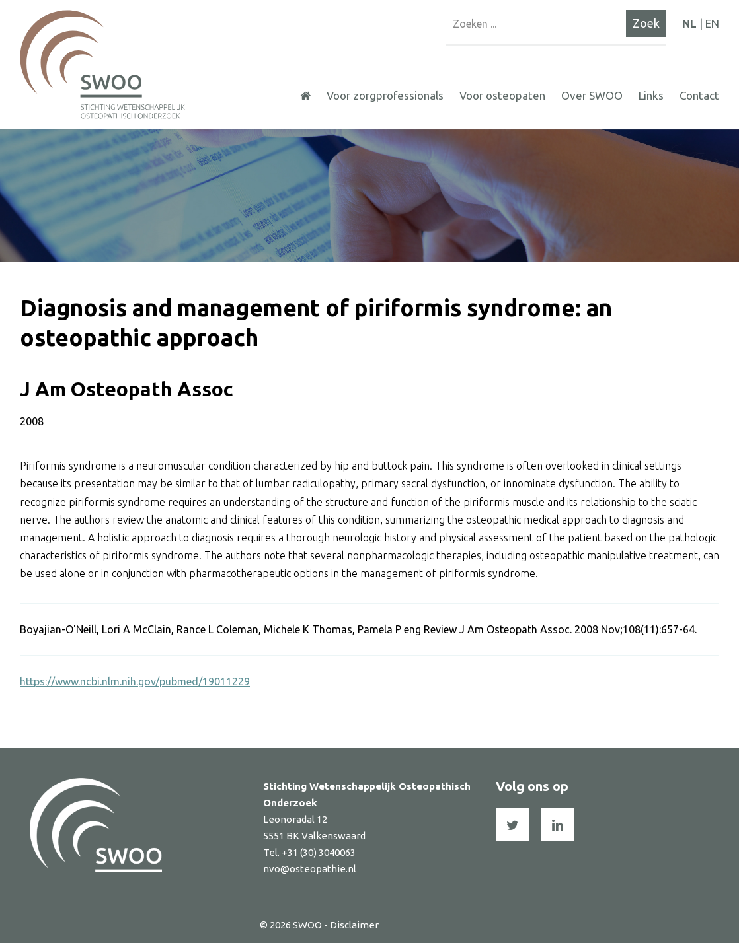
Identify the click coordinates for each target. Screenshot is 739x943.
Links (651, 95)
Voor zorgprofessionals (385, 95)
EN (712, 23)
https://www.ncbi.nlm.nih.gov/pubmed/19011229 (135, 681)
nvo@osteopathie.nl (309, 868)
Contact (699, 95)
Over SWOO (592, 95)
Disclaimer (354, 924)
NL (689, 23)
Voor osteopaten (502, 95)
